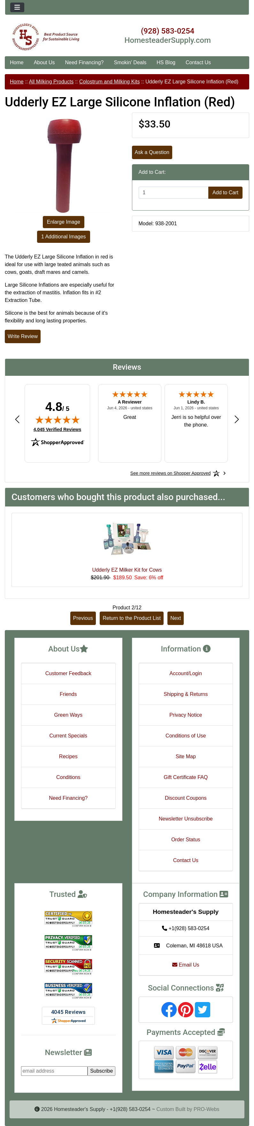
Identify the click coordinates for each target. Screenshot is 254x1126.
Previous (83, 618)
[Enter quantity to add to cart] (174, 193)
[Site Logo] (45, 37)
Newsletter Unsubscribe (186, 818)
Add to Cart (225, 192)
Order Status (185, 839)
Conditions (68, 777)
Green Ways (68, 715)
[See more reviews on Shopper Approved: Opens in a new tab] (170, 473)
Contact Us (198, 62)
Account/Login (186, 673)
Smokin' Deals (130, 62)
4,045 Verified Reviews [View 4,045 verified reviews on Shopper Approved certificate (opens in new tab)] (57, 429)
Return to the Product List (131, 618)
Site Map (186, 756)
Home (17, 62)
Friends (68, 694)
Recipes (68, 756)
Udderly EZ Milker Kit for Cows (127, 570)
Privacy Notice (185, 715)
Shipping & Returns (186, 694)
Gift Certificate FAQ (186, 777)
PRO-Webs (206, 1109)
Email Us (185, 965)
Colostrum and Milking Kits (109, 81)
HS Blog (166, 62)
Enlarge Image (63, 222)
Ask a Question (152, 152)
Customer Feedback (68, 673)
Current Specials (68, 735)
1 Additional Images (63, 236)
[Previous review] (17, 419)
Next (175, 618)
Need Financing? (84, 62)
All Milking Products (51, 81)
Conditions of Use (185, 735)
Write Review (23, 336)
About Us (44, 62)
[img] (57, 419)
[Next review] (237, 419)
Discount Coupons (186, 798)
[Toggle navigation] (17, 7)
